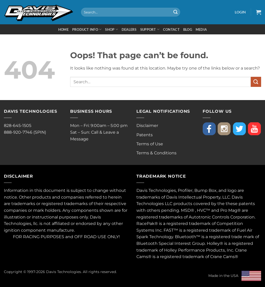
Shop (111, 29)
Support (149, 29)
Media (201, 29)
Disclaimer (147, 125)
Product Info (87, 29)
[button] (240, 12)
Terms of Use (149, 143)
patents (247, 203)
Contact (171, 29)
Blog (187, 29)
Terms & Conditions (156, 152)
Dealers (129, 29)
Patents (144, 134)
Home (63, 29)
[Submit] (175, 12)
